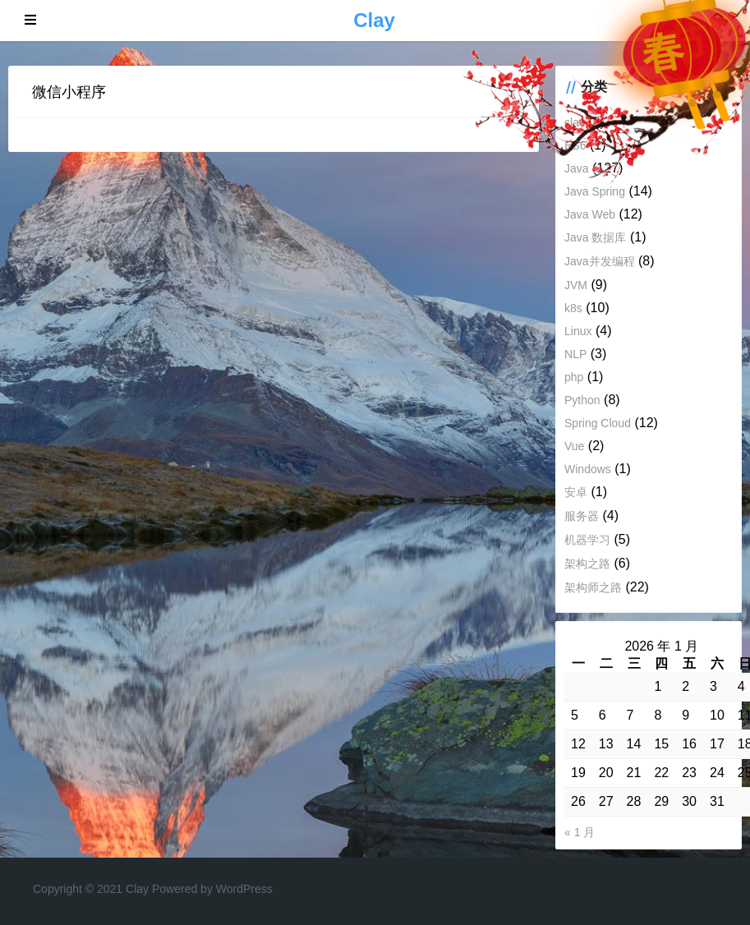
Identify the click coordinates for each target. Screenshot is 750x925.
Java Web (589, 214)
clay (574, 122)
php (573, 377)
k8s (573, 308)
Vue (574, 446)
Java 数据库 (595, 237)
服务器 (581, 515)
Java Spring (594, 191)
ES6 (575, 145)
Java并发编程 (599, 261)
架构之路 (587, 563)
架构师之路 (593, 587)
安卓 (575, 492)
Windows (587, 469)
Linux (577, 331)
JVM (575, 285)
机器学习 (587, 539)
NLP (575, 354)
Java (576, 168)
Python (582, 400)
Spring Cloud (597, 423)
